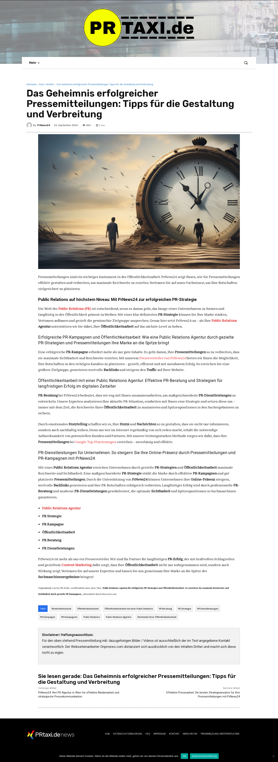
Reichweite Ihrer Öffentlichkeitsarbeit (156, 617)
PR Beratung (165, 608)
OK (184, 756)
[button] (246, 62)
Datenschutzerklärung (204, 756)
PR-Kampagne (47, 617)
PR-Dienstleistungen (207, 608)
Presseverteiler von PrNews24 (162, 358)
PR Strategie (184, 608)
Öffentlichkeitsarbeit (88, 608)
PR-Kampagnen (69, 617)
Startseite (31, 84)
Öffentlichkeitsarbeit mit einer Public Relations (129, 608)
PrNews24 (43, 125)
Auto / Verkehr (46, 84)
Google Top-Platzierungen (95, 441)
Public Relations (224, 320)
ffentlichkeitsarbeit (61, 608)
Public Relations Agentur (118, 617)
